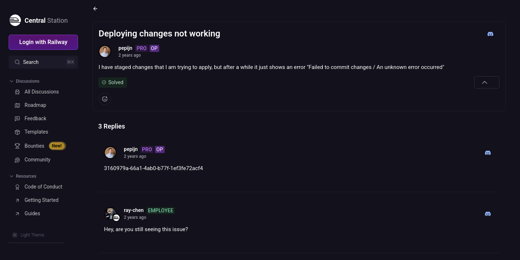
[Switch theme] (28, 235)
